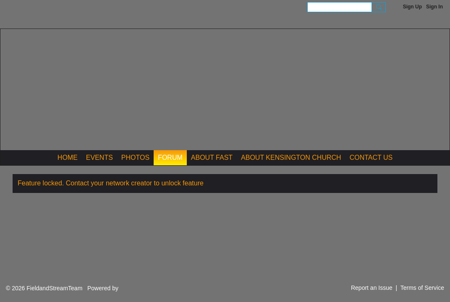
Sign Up (412, 7)
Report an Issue (371, 287)
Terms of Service (422, 287)
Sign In (434, 7)
